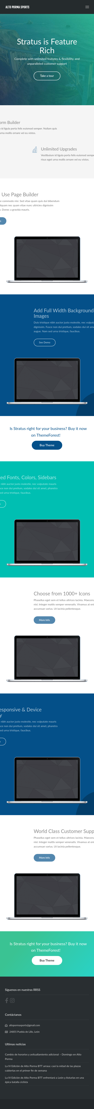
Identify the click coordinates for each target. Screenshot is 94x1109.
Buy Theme (47, 445)
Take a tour (47, 75)
